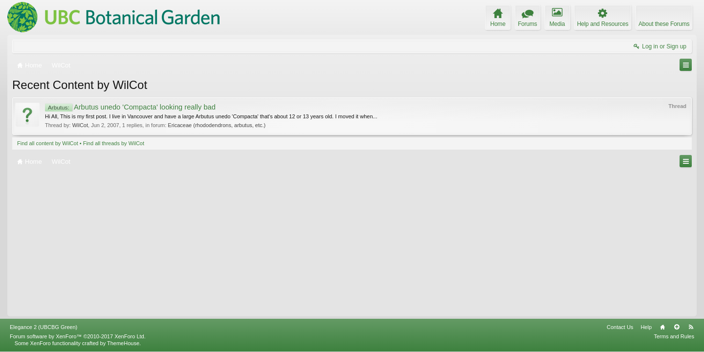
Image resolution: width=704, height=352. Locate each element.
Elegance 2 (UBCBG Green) (43, 327)
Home (662, 327)
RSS (690, 327)
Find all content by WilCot (47, 143)
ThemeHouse (123, 343)
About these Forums (663, 24)
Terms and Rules (674, 336)
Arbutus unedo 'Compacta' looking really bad (130, 107)
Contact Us (620, 327)
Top (676, 327)
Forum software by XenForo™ (78, 336)
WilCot (80, 125)
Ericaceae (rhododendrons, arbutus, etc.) (216, 125)
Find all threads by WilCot (113, 143)
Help (646, 327)
